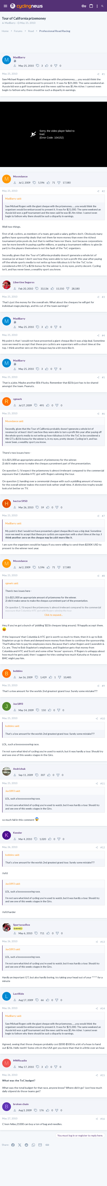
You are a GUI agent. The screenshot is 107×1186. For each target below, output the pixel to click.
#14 (102, 1008)
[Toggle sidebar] (97, 6)
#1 (103, 74)
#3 (103, 297)
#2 (103, 191)
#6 (103, 413)
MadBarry (10, 22)
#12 (102, 847)
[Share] (98, 74)
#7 (103, 515)
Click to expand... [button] (53, 614)
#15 (102, 1075)
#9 (103, 685)
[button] (5, 6)
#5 (103, 377)
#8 (103, 575)
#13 (102, 941)
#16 (102, 1118)
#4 (103, 335)
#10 (102, 718)
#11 (102, 783)
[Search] (102, 6)
